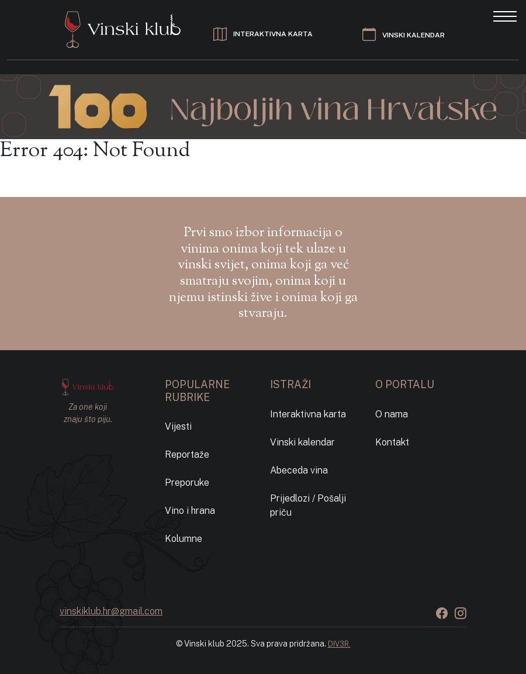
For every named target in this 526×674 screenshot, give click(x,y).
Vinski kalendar (302, 442)
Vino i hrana (190, 510)
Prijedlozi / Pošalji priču (308, 505)
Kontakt (392, 442)
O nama (391, 414)
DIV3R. (339, 644)
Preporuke (187, 482)
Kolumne (183, 538)
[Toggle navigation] (505, 15)
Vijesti (178, 426)
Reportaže (187, 454)
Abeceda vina (299, 470)
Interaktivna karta (308, 414)
